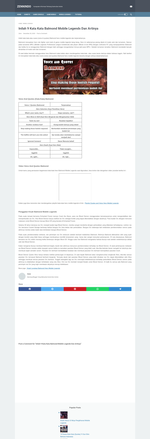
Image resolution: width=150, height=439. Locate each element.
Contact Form (65, 432)
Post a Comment (42, 36)
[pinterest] (56, 318)
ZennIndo (25, 4)
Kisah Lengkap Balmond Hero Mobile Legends (43, 297)
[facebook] (26, 318)
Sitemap (92, 432)
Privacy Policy (84, 432)
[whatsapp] (71, 318)
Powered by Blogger (78, 436)
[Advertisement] (56, 346)
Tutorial (79, 11)
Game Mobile (53, 11)
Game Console (40, 11)
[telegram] (86, 318)
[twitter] (41, 318)
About (57, 432)
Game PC (29, 11)
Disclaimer (74, 432)
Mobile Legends (66, 11)
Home (21, 11)
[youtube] (129, 4)
